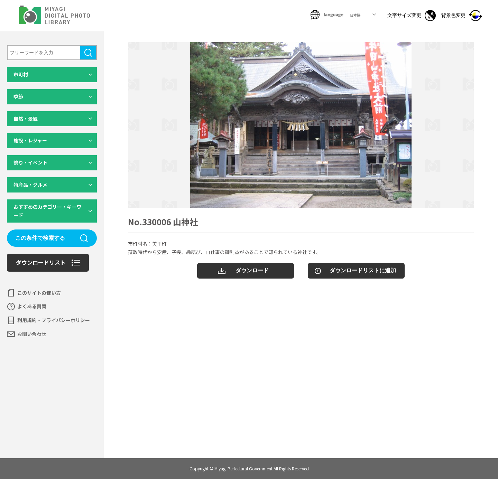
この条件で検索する (40, 238)
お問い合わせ (31, 333)
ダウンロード (252, 270)
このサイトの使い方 (39, 292)
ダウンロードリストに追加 (363, 270)
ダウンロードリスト (41, 262)
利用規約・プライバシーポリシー (53, 320)
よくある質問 (31, 306)
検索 (88, 52)
